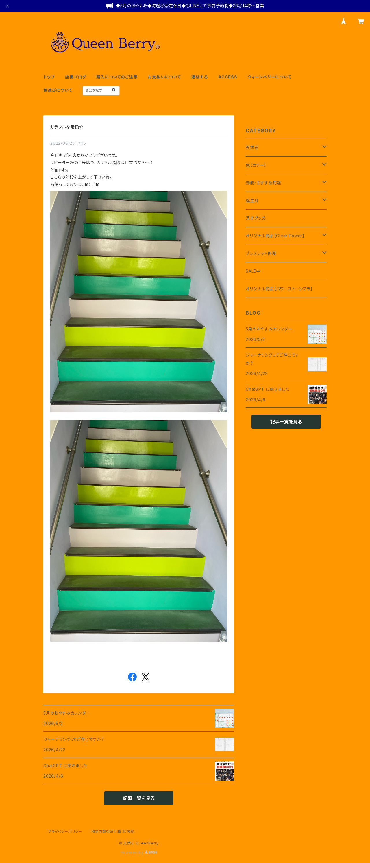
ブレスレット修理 (261, 253)
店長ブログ (75, 76)
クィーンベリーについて (269, 76)
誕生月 (252, 200)
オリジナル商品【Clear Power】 (275, 235)
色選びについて (57, 90)
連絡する (199, 76)
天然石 (252, 147)
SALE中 (253, 271)
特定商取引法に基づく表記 (113, 831)
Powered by (138, 852)
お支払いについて (164, 76)
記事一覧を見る (139, 798)
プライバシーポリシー (65, 831)
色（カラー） (256, 165)
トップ (49, 76)
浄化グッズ (256, 218)
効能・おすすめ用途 (263, 182)
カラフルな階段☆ (66, 126)
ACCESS (227, 76)
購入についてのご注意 (116, 76)
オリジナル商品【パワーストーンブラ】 (279, 288)
